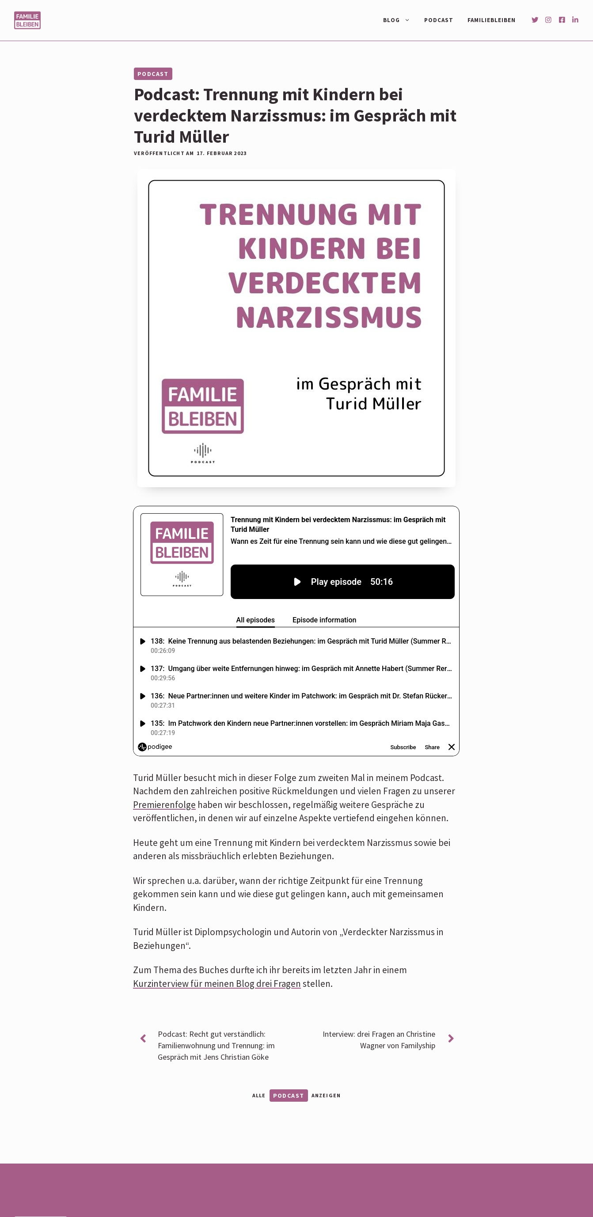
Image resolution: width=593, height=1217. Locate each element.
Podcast (438, 20)
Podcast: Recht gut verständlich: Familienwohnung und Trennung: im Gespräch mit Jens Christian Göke (216, 1045)
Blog (400, 20)
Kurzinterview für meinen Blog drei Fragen (217, 984)
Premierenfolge (164, 805)
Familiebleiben (492, 20)
